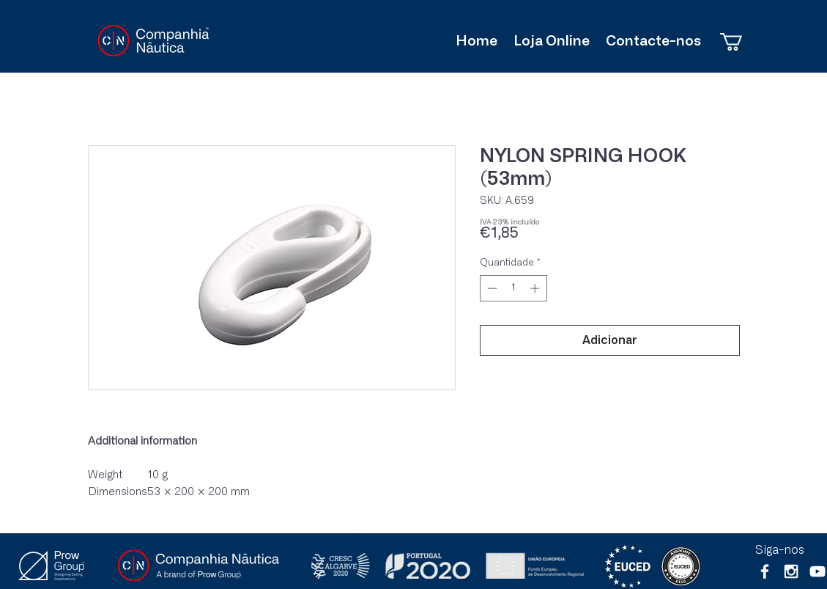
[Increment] (536, 288)
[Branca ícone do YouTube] (817, 571)
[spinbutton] (513, 288)
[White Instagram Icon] (791, 571)
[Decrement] (491, 288)
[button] (741, 42)
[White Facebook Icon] (764, 571)
